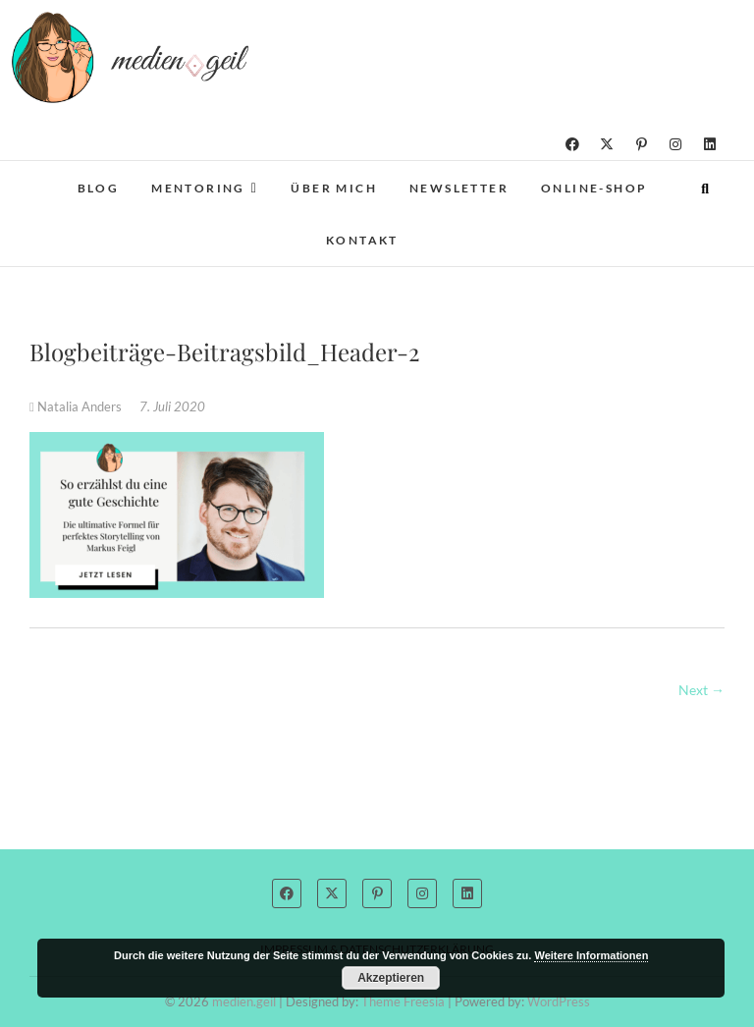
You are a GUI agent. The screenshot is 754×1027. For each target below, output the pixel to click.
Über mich (334, 188)
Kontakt (362, 240)
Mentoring (198, 188)
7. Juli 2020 (172, 406)
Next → (701, 689)
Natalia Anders (77, 406)
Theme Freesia (403, 1001)
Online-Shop (594, 188)
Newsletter (459, 188)
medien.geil (244, 1001)
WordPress (558, 1001)
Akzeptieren (390, 978)
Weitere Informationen (591, 955)
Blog (99, 188)
